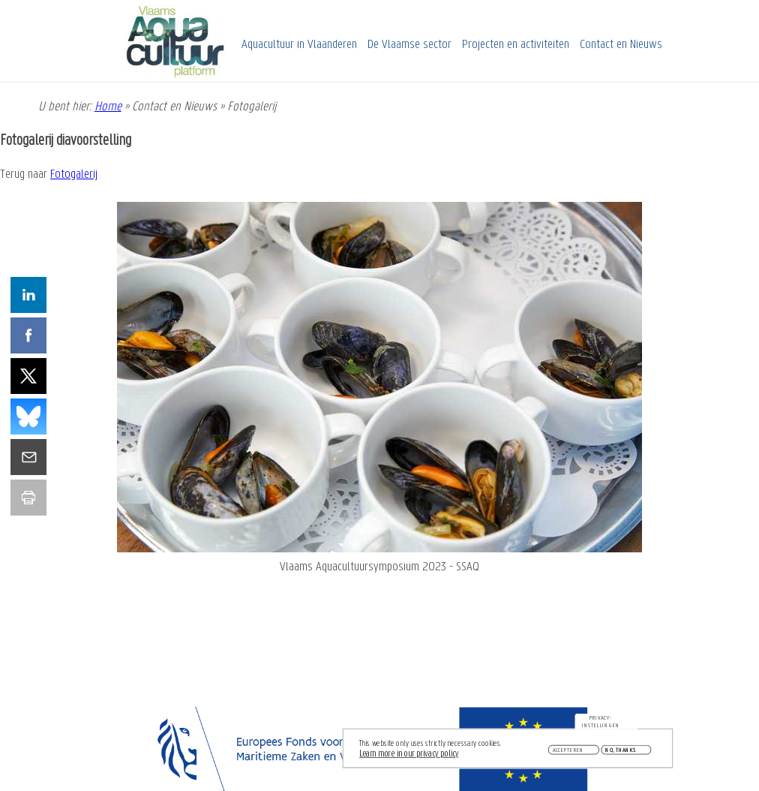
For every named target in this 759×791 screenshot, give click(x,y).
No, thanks (620, 752)
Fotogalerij (74, 174)
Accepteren (568, 752)
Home (108, 107)
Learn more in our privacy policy (409, 756)
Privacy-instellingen (601, 724)
